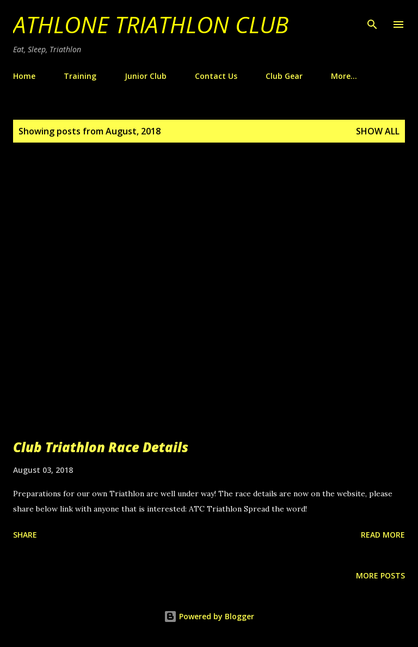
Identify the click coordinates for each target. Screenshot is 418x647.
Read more (383, 534)
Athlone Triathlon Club (150, 24)
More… (344, 76)
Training (80, 76)
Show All (377, 131)
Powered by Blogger (209, 616)
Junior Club (146, 76)
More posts (380, 575)
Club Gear (284, 76)
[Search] (372, 19)
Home (24, 76)
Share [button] (25, 534)
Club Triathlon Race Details (100, 447)
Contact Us (216, 76)
